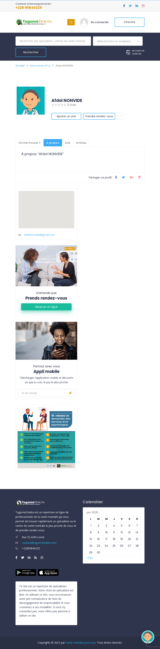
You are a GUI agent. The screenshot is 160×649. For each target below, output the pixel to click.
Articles (81, 143)
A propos (52, 143)
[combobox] (118, 41)
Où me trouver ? (30, 143)
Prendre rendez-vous (99, 116)
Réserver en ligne (46, 307)
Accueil (20, 65)
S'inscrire (129, 22)
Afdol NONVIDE (66, 100)
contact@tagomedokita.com (36, 542)
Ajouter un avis (66, 116)
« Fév (90, 558)
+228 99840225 (29, 7)
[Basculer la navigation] (71, 22)
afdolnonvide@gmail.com (39, 234)
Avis (67, 143)
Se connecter (100, 22)
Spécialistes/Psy (40, 65)
